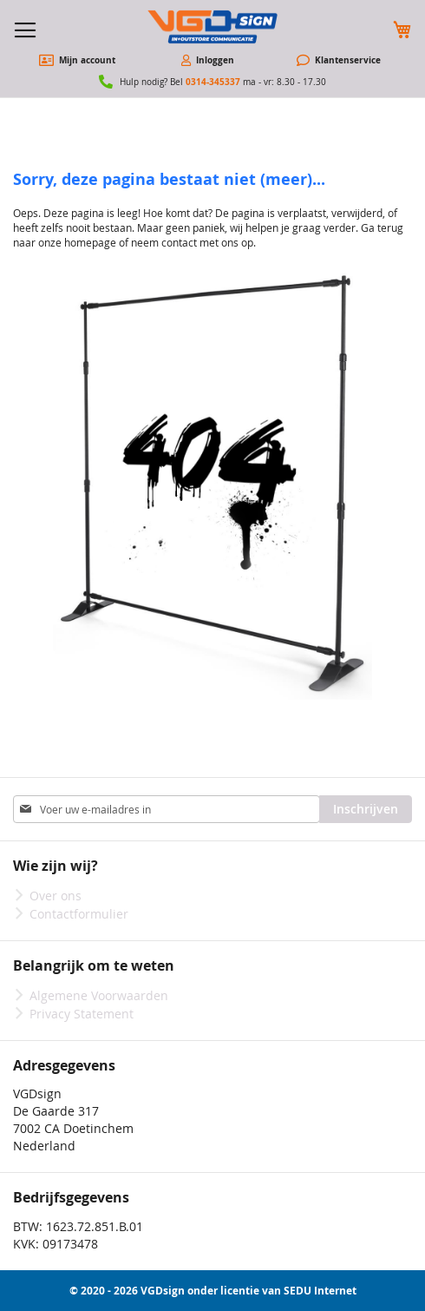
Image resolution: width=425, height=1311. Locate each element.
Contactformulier (78, 914)
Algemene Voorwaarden (98, 995)
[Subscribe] (365, 809)
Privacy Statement (81, 1013)
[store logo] (212, 27)
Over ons (55, 895)
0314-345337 (213, 82)
